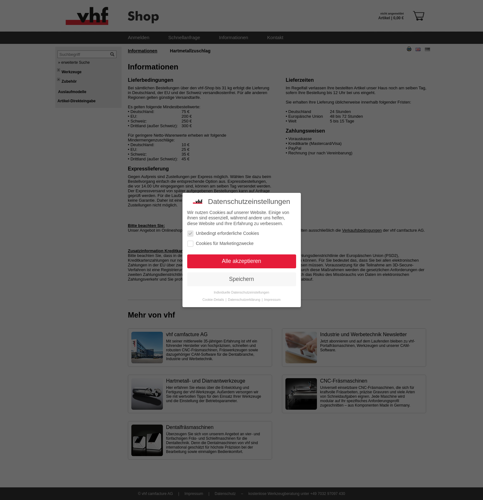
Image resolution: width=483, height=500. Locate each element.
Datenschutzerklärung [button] (244, 285)
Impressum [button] (272, 285)
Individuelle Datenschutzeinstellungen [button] (241, 278)
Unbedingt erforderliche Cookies (223, 219)
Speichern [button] (241, 264)
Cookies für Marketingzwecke (220, 229)
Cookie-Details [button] (213, 285)
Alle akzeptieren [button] (241, 247)
